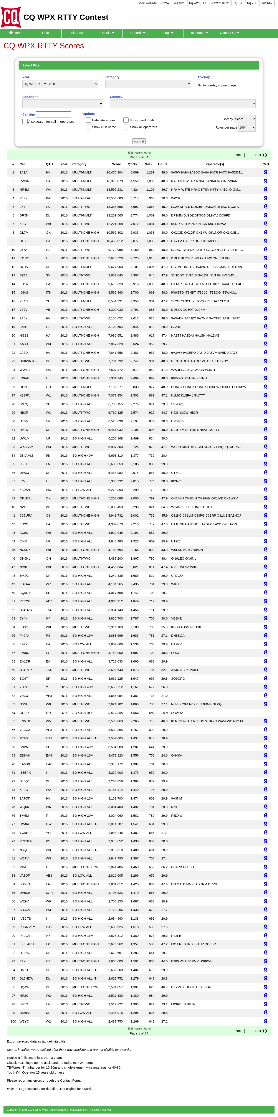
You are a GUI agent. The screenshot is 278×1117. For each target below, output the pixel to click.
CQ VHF (252, 3)
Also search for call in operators (51, 121)
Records (137, 33)
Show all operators (143, 127)
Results (107, 33)
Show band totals (141, 120)
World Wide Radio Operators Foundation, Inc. (61, 1109)
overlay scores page (221, 85)
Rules (46, 33)
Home (15, 33)
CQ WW (164, 3)
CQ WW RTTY (197, 3)
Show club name (104, 127)
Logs (168, 33)
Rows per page (226, 127)
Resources (199, 33)
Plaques (77, 33)
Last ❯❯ (261, 155)
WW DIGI (267, 3)
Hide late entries (104, 120)
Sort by (228, 119)
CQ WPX (179, 3)
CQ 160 (237, 3)
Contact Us (229, 33)
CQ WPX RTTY (220, 3)
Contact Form (70, 1080)
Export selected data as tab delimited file (36, 1041)
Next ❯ (242, 155)
